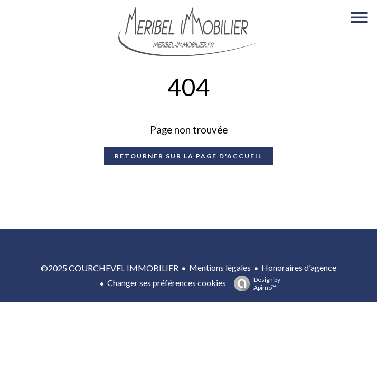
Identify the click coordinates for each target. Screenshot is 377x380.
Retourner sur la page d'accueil (188, 156)
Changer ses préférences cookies (166, 283)
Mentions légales (220, 267)
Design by (254, 283)
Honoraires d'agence (298, 267)
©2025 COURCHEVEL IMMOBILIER (109, 268)
